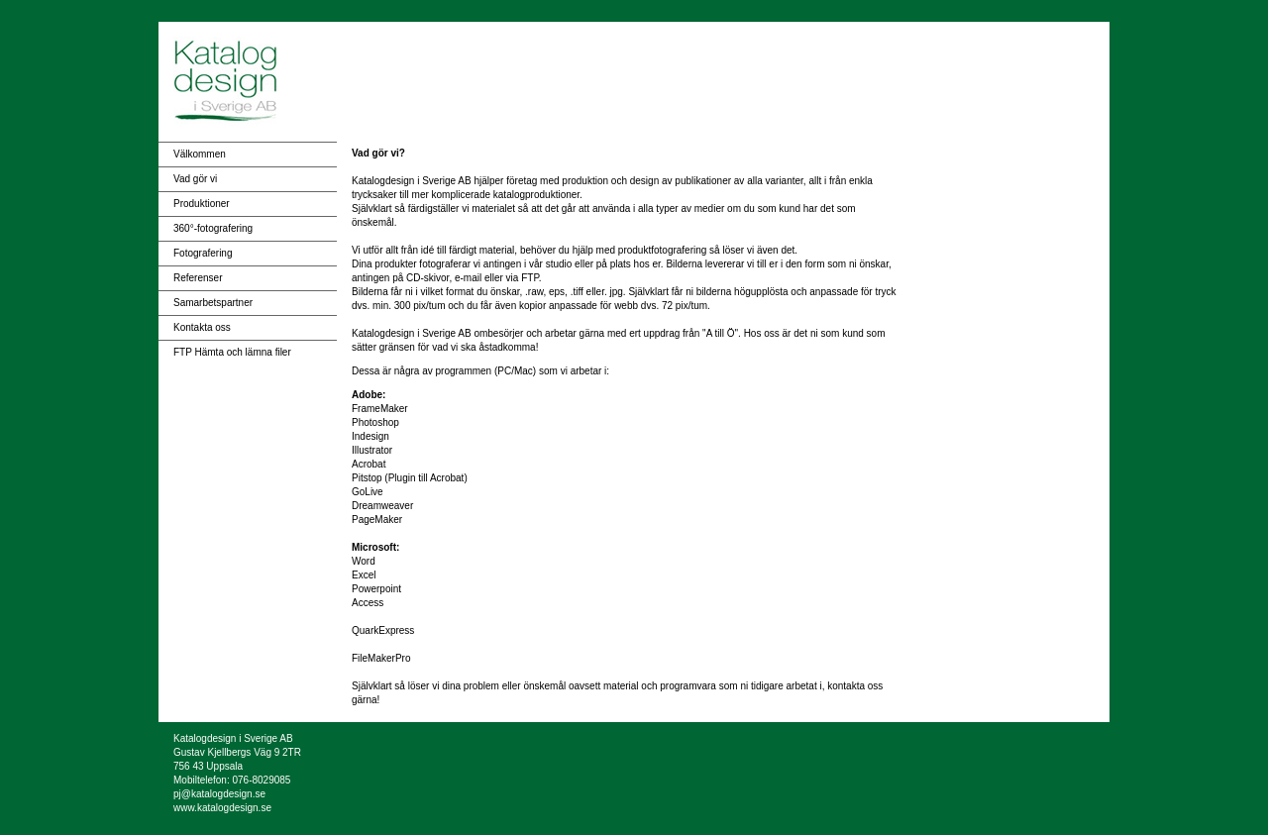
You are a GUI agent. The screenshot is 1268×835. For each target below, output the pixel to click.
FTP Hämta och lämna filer (232, 352)
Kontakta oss (202, 327)
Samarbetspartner (213, 302)
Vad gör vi (195, 178)
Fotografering (202, 253)
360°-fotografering (213, 228)
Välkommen (199, 154)
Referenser (197, 277)
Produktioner (201, 203)
